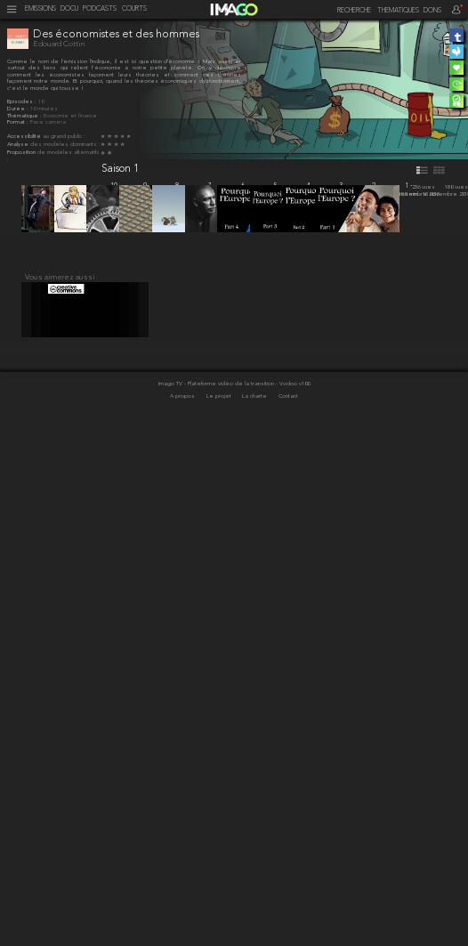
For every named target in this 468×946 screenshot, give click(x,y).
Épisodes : (22, 102)
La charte (255, 915)
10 (41, 102)
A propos (183, 915)
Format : (18, 122)
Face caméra (48, 122)
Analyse (18, 144)
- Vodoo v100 (293, 903)
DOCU (69, 9)
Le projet (219, 915)
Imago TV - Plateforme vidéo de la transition (217, 903)
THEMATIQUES (398, 11)
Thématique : (25, 116)
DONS (432, 11)
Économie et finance (70, 116)
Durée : (18, 109)
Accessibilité (25, 136)
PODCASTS (100, 9)
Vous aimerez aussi (60, 789)
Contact (288, 915)
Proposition (22, 153)
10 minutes (44, 109)
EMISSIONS (40, 9)
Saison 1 (120, 169)
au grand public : (64, 136)
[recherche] (348, 10)
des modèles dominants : (65, 144)
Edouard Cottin (59, 44)
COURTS (134, 9)
